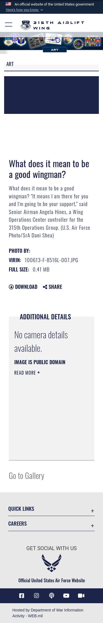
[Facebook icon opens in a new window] (22, 596)
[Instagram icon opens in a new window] (36, 596)
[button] (24, 10)
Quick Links (21, 508)
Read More (25, 372)
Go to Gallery (26, 475)
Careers (17, 523)
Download (23, 286)
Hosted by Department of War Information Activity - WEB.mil (47, 613)
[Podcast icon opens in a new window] (52, 596)
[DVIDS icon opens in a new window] (81, 596)
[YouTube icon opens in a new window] (66, 596)
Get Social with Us (51, 548)
